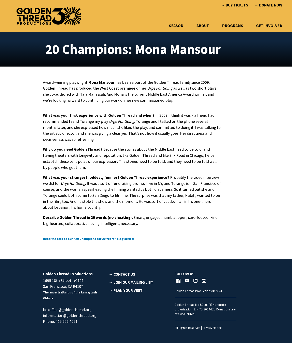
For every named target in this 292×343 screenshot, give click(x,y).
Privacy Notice (212, 328)
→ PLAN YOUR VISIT (126, 290)
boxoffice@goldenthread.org (67, 309)
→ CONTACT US (122, 274)
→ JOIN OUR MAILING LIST (131, 282)
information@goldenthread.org (69, 315)
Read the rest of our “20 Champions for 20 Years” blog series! (98, 238)
